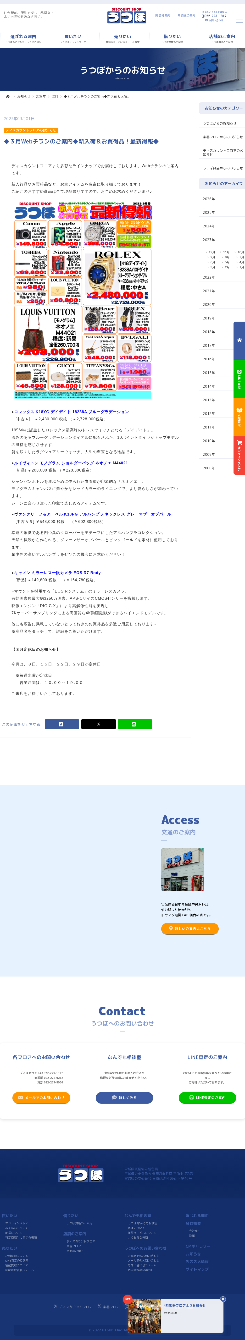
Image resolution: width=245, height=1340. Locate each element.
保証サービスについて (142, 1233)
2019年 (209, 318)
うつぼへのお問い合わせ (145, 1248)
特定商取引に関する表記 (21, 1238)
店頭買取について (16, 1256)
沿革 (192, 1236)
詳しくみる (124, 1097)
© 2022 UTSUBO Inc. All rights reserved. (122, 1330)
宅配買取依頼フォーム (19, 1270)
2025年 (209, 212)
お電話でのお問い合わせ (143, 1256)
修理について (136, 1228)
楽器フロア (74, 1246)
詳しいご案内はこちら (190, 928)
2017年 (209, 345)
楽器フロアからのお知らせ (223, 137)
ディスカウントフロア (81, 1241)
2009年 (209, 454)
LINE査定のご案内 (207, 1097)
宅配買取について (16, 1265)
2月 (227, 267)
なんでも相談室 (137, 1215)
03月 (54, 96)
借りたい (70, 1215)
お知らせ (23, 96)
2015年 (209, 372)
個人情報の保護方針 (141, 1270)
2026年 (209, 199)
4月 (241, 262)
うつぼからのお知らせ (219, 123)
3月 (213, 267)
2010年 (209, 441)
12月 (212, 252)
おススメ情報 (197, 1261)
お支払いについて (16, 1228)
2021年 (209, 291)
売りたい (9, 1248)
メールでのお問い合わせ (41, 1097)
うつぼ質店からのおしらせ (223, 168)
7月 (241, 257)
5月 (227, 262)
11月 (226, 252)
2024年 (209, 226)
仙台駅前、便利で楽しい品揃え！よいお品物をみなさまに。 (29, 15)
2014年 (209, 386)
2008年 (209, 468)
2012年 (209, 413)
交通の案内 (188, 15)
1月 (241, 267)
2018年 (209, 332)
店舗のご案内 (74, 1233)
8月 (227, 257)
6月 (213, 262)
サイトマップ (197, 1269)
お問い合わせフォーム (142, 1265)
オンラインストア (16, 1223)
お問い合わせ (216, 20)
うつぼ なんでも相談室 (142, 1223)
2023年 (41, 96)
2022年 (209, 277)
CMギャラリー (198, 1246)
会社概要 (193, 1223)
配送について (13, 1233)
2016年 (209, 359)
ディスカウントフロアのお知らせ (223, 152)
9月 (213, 257)
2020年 (209, 304)
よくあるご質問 (138, 1238)
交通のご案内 (75, 1251)
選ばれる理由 (197, 1215)
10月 (241, 252)
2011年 (209, 427)
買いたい (9, 1215)
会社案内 (164, 15)
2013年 (209, 400)
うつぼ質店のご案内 (79, 1223)
